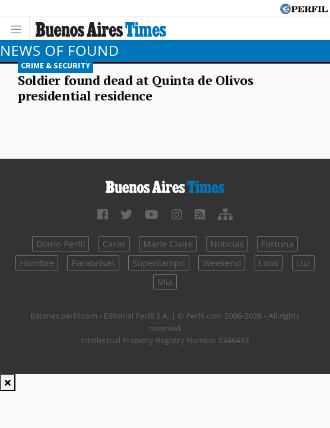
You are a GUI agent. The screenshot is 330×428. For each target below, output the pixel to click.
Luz (303, 263)
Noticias (226, 244)
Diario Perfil (60, 244)
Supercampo (158, 263)
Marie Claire (168, 244)
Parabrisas (93, 263)
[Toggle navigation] (19, 28)
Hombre (37, 263)
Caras (114, 244)
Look (269, 263)
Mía (165, 282)
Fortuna (277, 244)
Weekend (221, 263)
